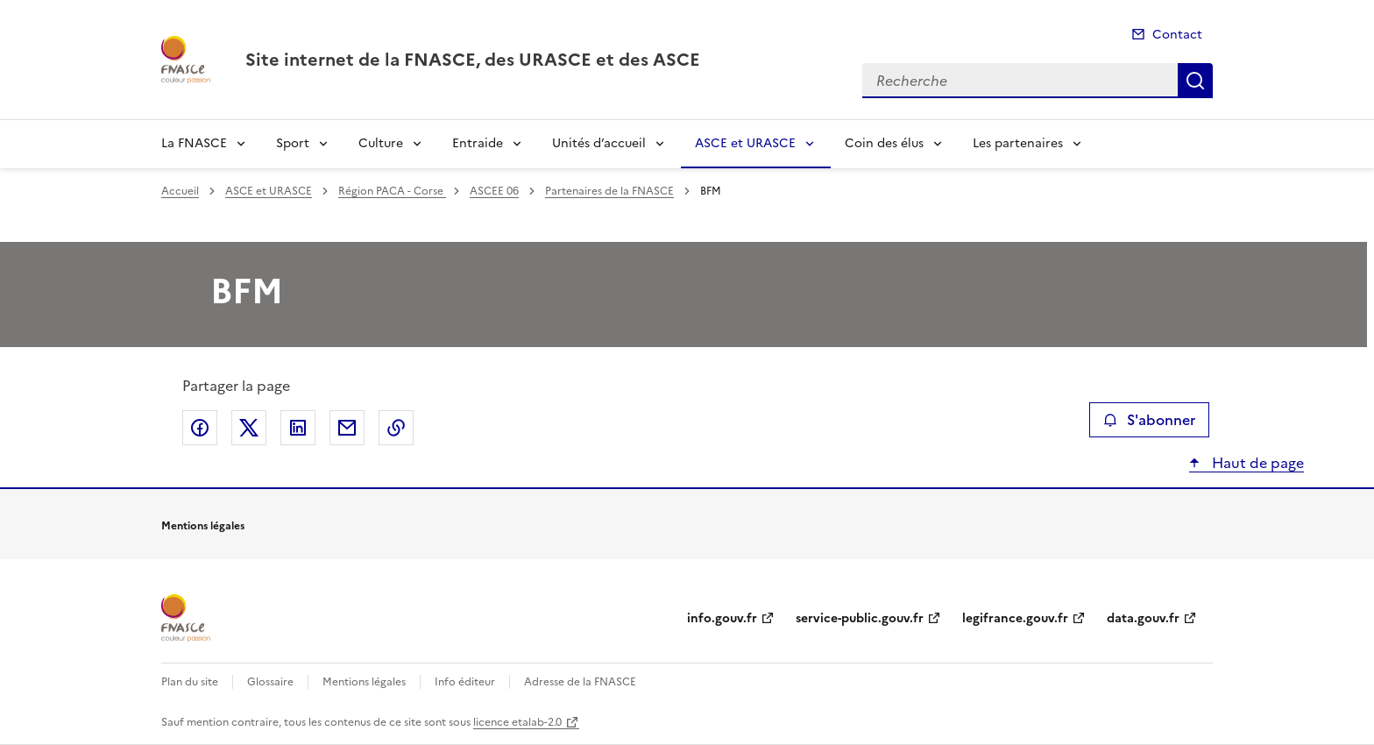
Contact (1177, 34)
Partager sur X (248, 427)
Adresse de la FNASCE (580, 682)
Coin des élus (884, 143)
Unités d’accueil (599, 143)
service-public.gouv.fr (860, 618)
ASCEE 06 (494, 191)
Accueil (180, 191)
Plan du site (189, 682)
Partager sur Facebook (199, 427)
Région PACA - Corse (392, 191)
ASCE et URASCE (745, 143)
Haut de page (1256, 462)
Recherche (1195, 80)
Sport (292, 143)
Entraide (477, 143)
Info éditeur (465, 682)
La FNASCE (194, 143)
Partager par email (347, 427)
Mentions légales (364, 682)
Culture (380, 143)
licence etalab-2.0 (517, 722)
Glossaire (270, 682)
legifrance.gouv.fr (1015, 618)
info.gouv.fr (722, 618)
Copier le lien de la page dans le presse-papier (396, 427)
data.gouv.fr (1143, 618)
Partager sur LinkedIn (297, 427)
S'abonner (1149, 419)
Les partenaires (1018, 143)
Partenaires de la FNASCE (609, 191)
